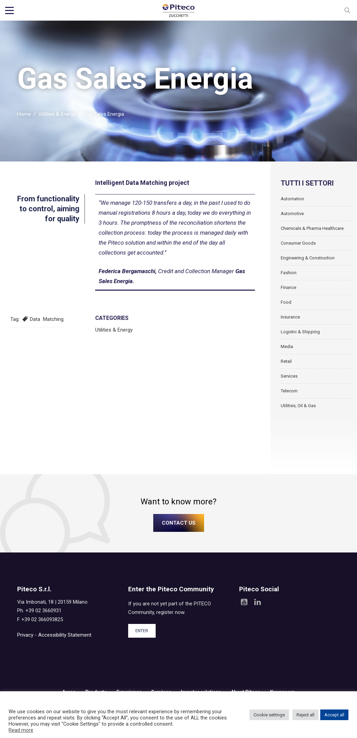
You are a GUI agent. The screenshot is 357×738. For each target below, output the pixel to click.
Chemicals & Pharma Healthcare (312, 228)
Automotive (292, 213)
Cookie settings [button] (269, 714)
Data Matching (47, 319)
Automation (292, 198)
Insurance (290, 317)
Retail (286, 361)
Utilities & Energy (57, 114)
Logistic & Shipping (300, 331)
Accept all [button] (334, 714)
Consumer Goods (298, 243)
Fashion (289, 272)
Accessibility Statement (64, 635)
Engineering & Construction (308, 257)
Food (286, 302)
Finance (288, 287)
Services (289, 376)
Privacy (25, 635)
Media (287, 346)
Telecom (289, 390)
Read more (21, 730)
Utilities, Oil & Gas (298, 405)
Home (24, 114)
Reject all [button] (305, 714)
